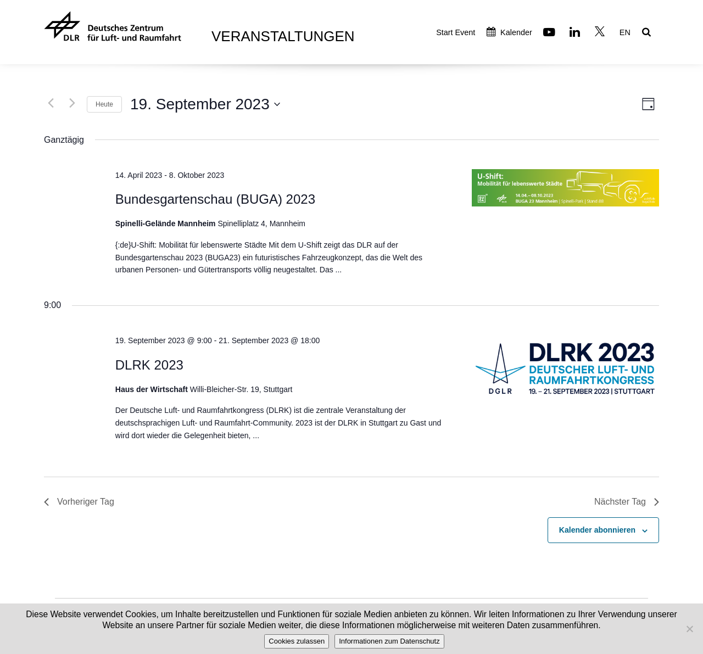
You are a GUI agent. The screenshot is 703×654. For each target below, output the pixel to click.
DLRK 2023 (149, 364)
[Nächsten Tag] (72, 102)
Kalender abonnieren (597, 530)
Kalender (509, 32)
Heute (104, 104)
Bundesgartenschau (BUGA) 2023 (215, 199)
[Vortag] (50, 102)
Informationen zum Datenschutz (389, 641)
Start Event (455, 32)
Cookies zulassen (297, 641)
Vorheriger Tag (79, 501)
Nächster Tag (626, 501)
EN (625, 32)
